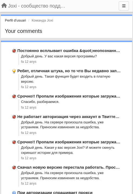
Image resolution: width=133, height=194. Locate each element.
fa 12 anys (28, 62)
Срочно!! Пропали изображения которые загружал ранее (74, 96)
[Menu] (124, 6)
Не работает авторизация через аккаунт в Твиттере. (69, 116)
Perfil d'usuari (15, 20)
